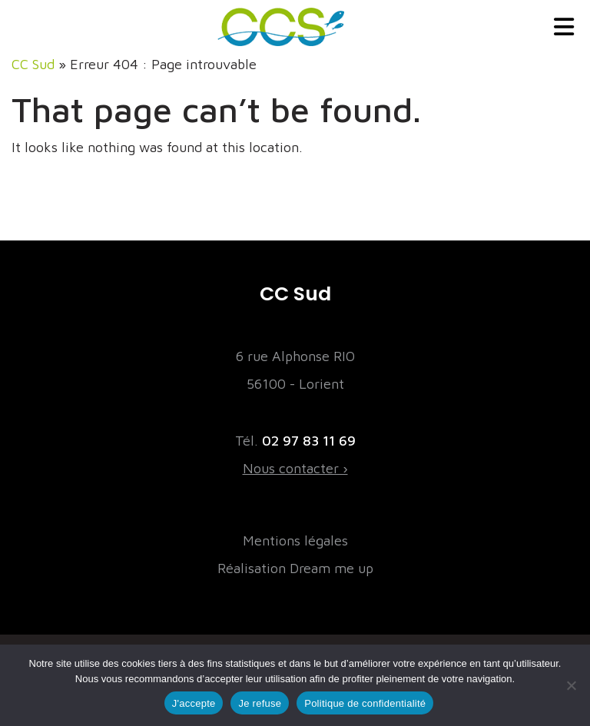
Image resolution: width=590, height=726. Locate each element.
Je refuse (259, 703)
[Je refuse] (570, 685)
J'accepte (194, 703)
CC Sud (33, 64)
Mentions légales (295, 540)
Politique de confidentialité (365, 703)
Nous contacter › (295, 468)
